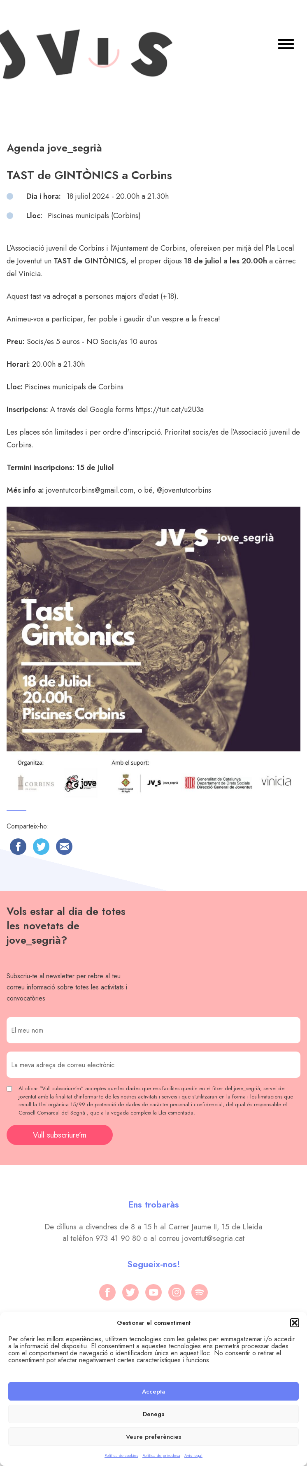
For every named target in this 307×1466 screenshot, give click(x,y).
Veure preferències (153, 1436)
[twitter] (130, 1292)
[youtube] (153, 1292)
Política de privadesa (161, 1455)
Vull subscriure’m (59, 1134)
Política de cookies (121, 1455)
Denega (154, 1414)
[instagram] (176, 1292)
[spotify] (199, 1292)
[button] (295, 1323)
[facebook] (107, 1292)
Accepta (153, 1391)
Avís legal (193, 1455)
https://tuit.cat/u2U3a (169, 409)
